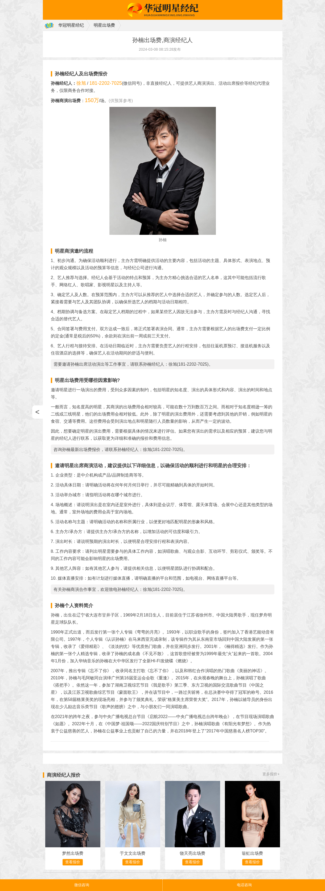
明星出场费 (104, 25)
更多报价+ (270, 774)
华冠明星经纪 (71, 25)
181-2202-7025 (105, 83)
